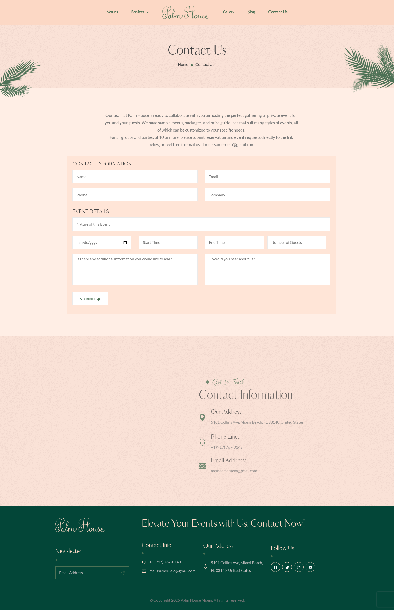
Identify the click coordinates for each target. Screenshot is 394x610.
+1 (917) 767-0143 (165, 562)
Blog (251, 12)
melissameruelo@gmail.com (172, 571)
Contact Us (277, 12)
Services (140, 12)
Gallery (228, 12)
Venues (112, 12)
